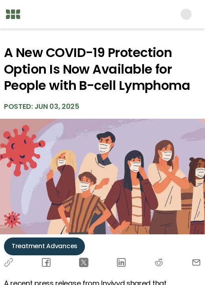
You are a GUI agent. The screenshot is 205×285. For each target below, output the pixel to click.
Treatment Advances (44, 246)
